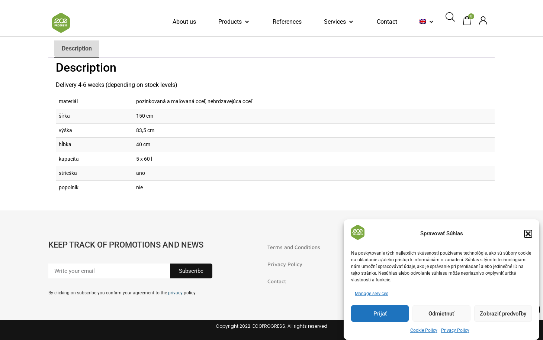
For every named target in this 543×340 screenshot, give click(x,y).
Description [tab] (77, 48)
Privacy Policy (455, 331)
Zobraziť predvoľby (503, 314)
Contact (276, 281)
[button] (528, 234)
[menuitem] (423, 21)
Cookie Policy (423, 331)
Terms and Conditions (293, 247)
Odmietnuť (441, 314)
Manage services (371, 294)
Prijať (380, 314)
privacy (175, 292)
